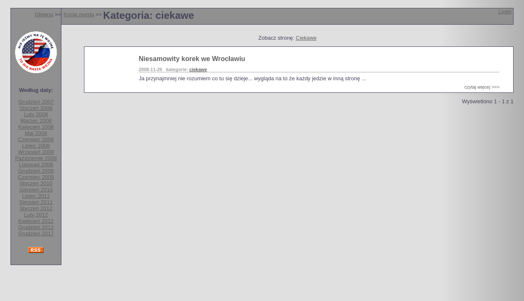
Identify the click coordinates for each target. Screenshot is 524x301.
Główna (44, 14)
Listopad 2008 (36, 164)
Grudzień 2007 (35, 102)
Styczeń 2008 (36, 108)
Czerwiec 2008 (36, 139)
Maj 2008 (36, 133)
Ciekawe (306, 38)
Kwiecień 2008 (36, 127)
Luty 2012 (36, 215)
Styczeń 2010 (36, 183)
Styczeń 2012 (36, 208)
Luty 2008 (36, 114)
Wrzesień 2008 (36, 152)
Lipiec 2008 (36, 146)
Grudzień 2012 (35, 227)
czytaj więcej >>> (481, 86)
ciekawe (198, 69)
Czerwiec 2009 (36, 177)
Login (504, 11)
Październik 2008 (36, 158)
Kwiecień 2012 (36, 221)
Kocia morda (79, 14)
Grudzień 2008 (35, 171)
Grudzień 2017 (35, 233)
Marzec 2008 (36, 120)
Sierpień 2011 (36, 202)
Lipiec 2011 (36, 196)
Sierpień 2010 (36, 189)
